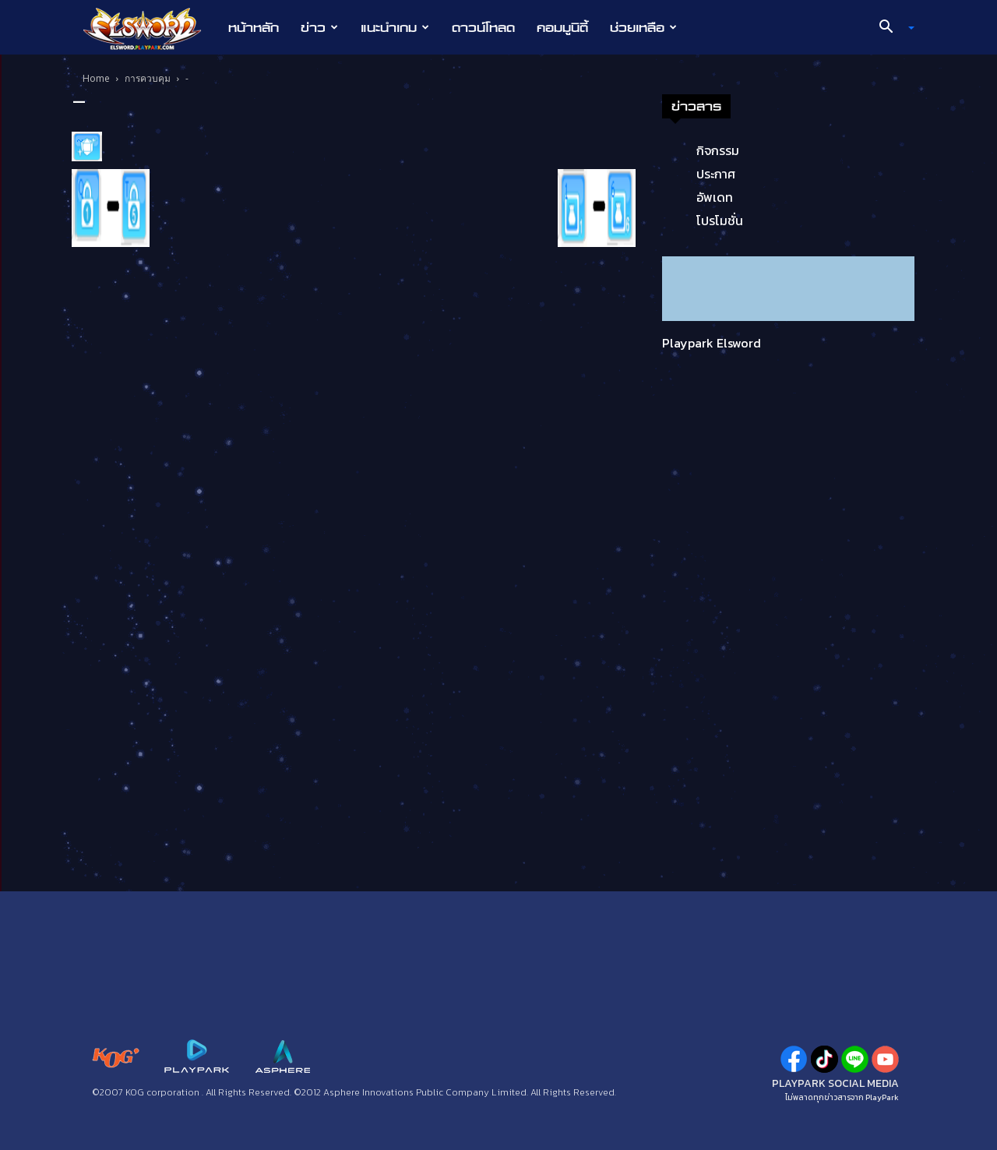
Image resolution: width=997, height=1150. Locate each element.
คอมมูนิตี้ (562, 27)
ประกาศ (715, 173)
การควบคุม (148, 78)
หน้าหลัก (253, 27)
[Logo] (150, 28)
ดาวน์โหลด (483, 27)
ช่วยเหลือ (643, 27)
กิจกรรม (717, 150)
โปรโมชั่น (719, 220)
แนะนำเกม (395, 27)
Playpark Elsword (711, 342)
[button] (891, 28)
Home (96, 78)
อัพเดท (714, 197)
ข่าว (319, 27)
